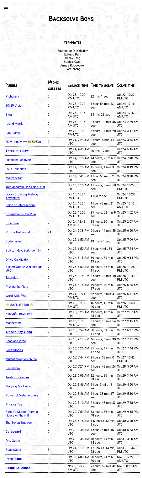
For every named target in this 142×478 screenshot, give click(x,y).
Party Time (14, 459)
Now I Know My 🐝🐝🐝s (23, 142)
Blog (9, 114)
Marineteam (14, 323)
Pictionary (12, 96)
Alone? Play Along (19, 332)
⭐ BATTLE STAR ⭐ (20, 305)
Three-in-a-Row (17, 151)
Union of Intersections (20, 205)
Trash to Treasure (17, 377)
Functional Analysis (19, 160)
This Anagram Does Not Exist (25, 187)
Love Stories (14, 350)
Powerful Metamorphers (22, 395)
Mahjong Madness (18, 386)
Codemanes (14, 241)
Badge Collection (18, 468)
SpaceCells (13, 450)
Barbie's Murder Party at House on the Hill (22, 413)
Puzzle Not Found (18, 232)
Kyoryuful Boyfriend (19, 314)
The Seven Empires (19, 422)
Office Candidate (17, 259)
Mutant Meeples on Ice (21, 359)
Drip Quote (13, 441)
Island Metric (14, 123)
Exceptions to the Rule (21, 214)
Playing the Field (17, 287)
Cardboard (13, 431)
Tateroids (12, 277)
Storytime (12, 223)
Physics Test (14, 404)
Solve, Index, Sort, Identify (23, 250)
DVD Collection (16, 169)
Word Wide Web (16, 296)
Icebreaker (13, 133)
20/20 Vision (14, 105)
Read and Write (16, 341)
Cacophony (13, 368)
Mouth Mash (14, 178)
